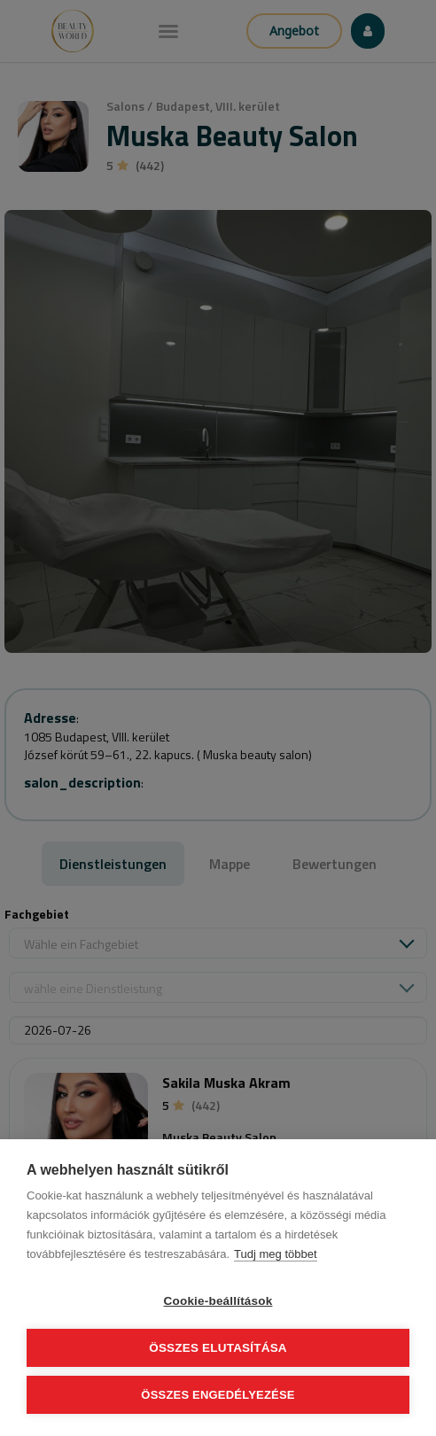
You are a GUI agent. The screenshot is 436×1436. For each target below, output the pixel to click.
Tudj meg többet (275, 1254)
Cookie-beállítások (218, 1301)
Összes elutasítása (218, 1347)
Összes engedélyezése (217, 1394)
